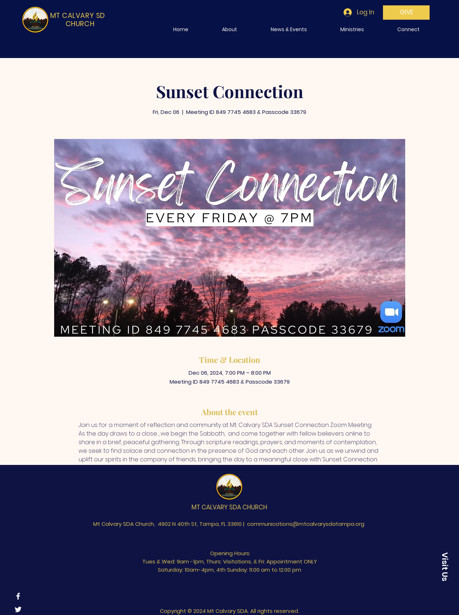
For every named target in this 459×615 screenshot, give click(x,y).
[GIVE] (406, 12)
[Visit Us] (444, 567)
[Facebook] (18, 596)
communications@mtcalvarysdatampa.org (305, 524)
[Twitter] (18, 609)
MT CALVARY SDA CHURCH (229, 507)
